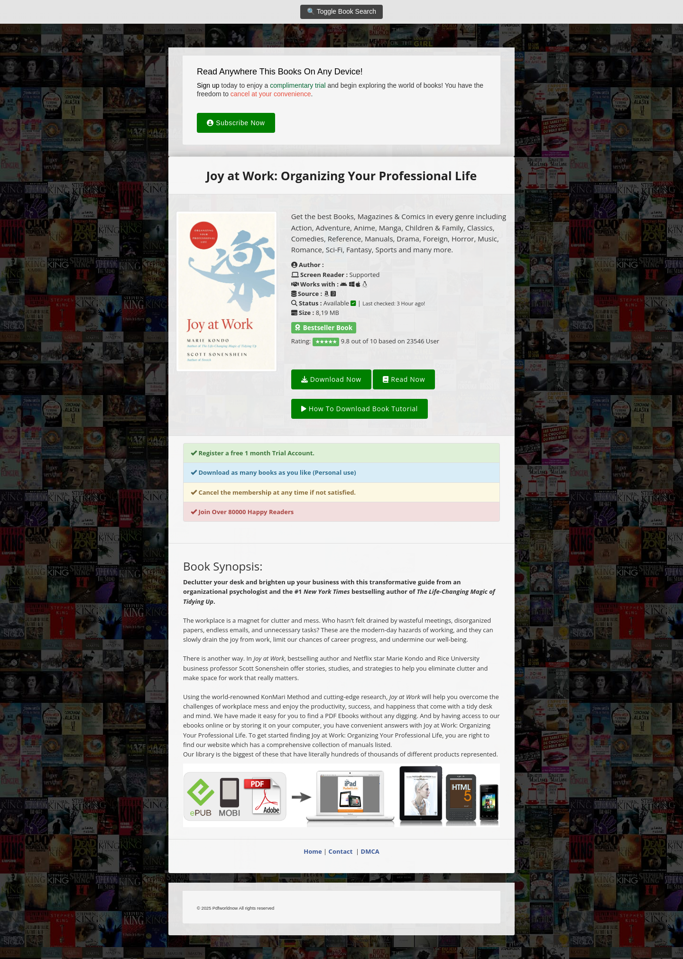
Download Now (331, 379)
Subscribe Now (236, 123)
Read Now (404, 379)
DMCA (370, 851)
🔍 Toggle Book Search (341, 11)
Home (313, 851)
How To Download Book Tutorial (359, 408)
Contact (341, 851)
